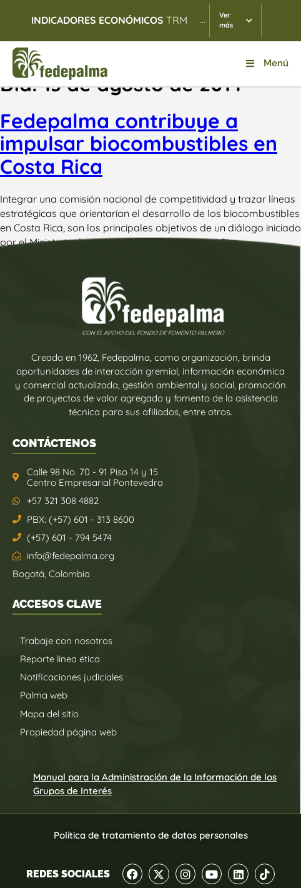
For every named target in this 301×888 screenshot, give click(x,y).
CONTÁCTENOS (54, 443)
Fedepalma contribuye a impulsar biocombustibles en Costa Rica (138, 143)
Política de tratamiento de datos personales (151, 835)
